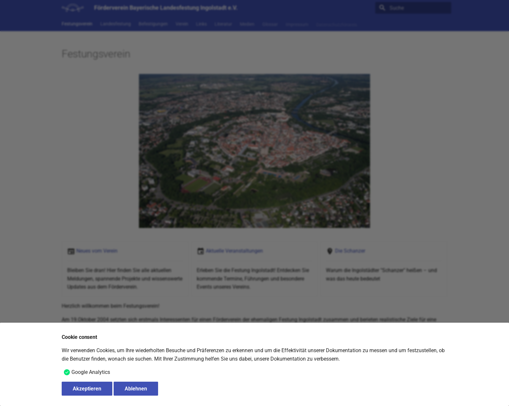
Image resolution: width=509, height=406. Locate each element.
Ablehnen (136, 389)
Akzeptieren (87, 389)
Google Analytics (90, 372)
